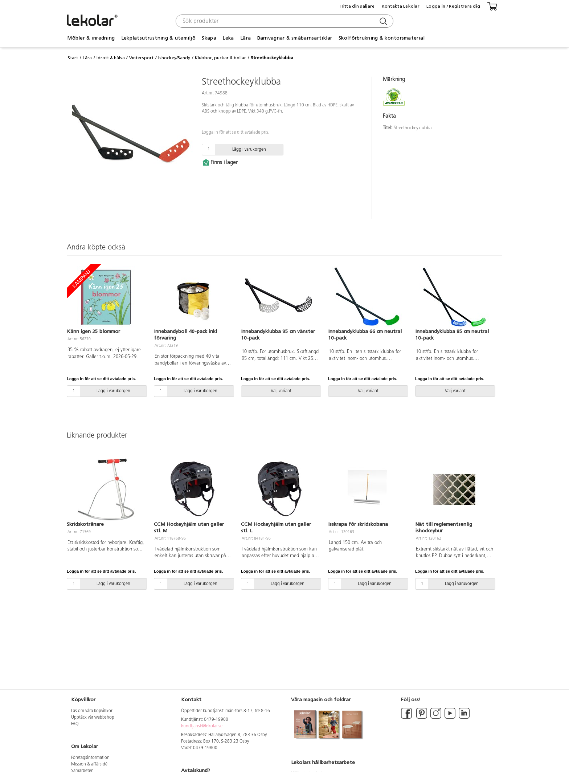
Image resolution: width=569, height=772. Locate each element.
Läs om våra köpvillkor (91, 711)
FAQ (75, 724)
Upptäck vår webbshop (92, 717)
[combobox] (283, 21)
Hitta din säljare (357, 6)
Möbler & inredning (91, 38)
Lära (245, 38)
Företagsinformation (90, 758)
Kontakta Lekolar (400, 6)
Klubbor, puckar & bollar (220, 57)
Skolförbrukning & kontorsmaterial (382, 38)
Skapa (209, 38)
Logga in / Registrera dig (453, 6)
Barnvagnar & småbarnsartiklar (294, 38)
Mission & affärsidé (89, 764)
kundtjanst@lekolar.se (201, 726)
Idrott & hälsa (111, 57)
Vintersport (141, 57)
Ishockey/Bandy (174, 57)
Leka (228, 38)
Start (72, 57)
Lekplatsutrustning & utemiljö (158, 38)
